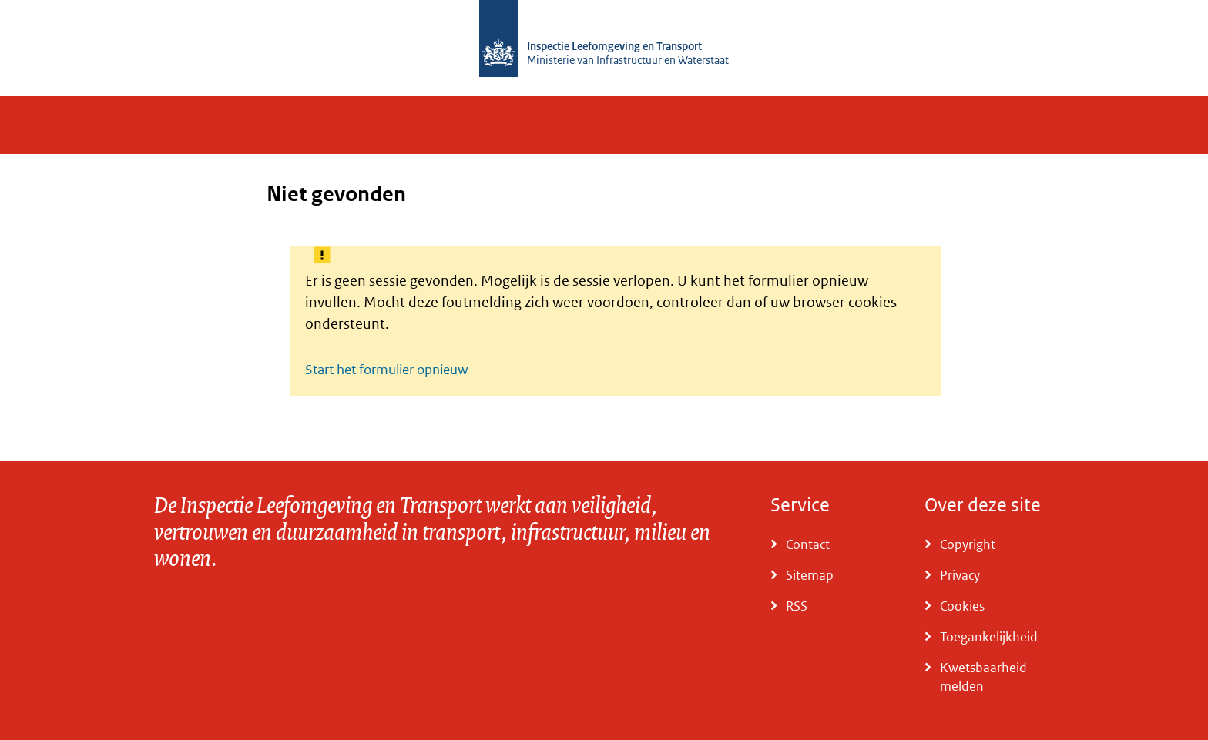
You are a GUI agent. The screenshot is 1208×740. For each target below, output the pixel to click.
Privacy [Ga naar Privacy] (960, 575)
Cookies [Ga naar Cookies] (962, 606)
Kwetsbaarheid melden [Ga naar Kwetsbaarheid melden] (983, 677)
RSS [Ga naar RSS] (796, 606)
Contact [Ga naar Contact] (808, 544)
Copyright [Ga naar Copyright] (967, 544)
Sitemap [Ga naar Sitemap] (810, 575)
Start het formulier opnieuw (386, 369)
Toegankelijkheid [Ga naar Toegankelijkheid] (989, 636)
